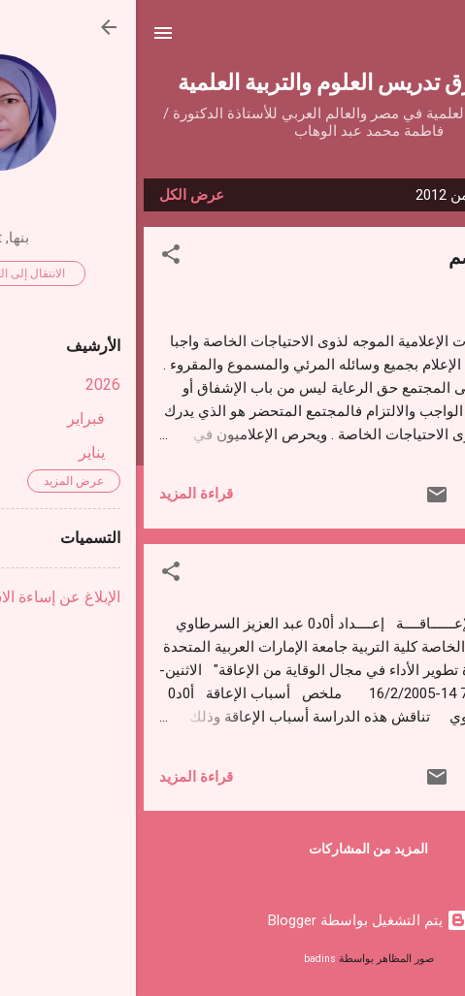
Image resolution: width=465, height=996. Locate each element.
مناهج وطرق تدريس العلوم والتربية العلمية (232, 81)
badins (184, 958)
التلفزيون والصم (377, 255)
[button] (35, 257)
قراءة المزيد (60, 493)
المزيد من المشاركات (232, 848)
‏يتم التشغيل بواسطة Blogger (233, 920)
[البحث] (437, 39)
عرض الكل (55, 195)
